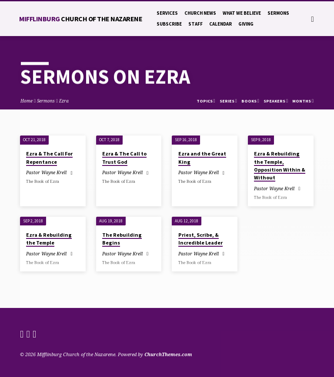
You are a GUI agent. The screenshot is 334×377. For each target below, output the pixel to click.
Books (250, 101)
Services (167, 13)
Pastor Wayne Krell (46, 172)
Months (303, 101)
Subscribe (169, 24)
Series (228, 101)
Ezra (64, 101)
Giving (246, 24)
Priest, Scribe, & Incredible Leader (200, 238)
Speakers (276, 101)
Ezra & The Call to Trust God (124, 157)
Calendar (220, 24)
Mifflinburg (80, 18)
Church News (200, 13)
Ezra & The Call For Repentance (49, 157)
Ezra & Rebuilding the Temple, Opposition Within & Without (279, 165)
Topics (206, 101)
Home (26, 101)
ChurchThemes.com (168, 354)
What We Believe (242, 13)
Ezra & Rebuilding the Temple (49, 238)
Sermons (278, 13)
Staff (195, 24)
